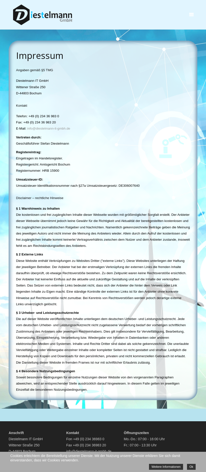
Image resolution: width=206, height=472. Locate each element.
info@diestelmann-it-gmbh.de (48, 128)
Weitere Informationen (166, 467)
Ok (191, 467)
